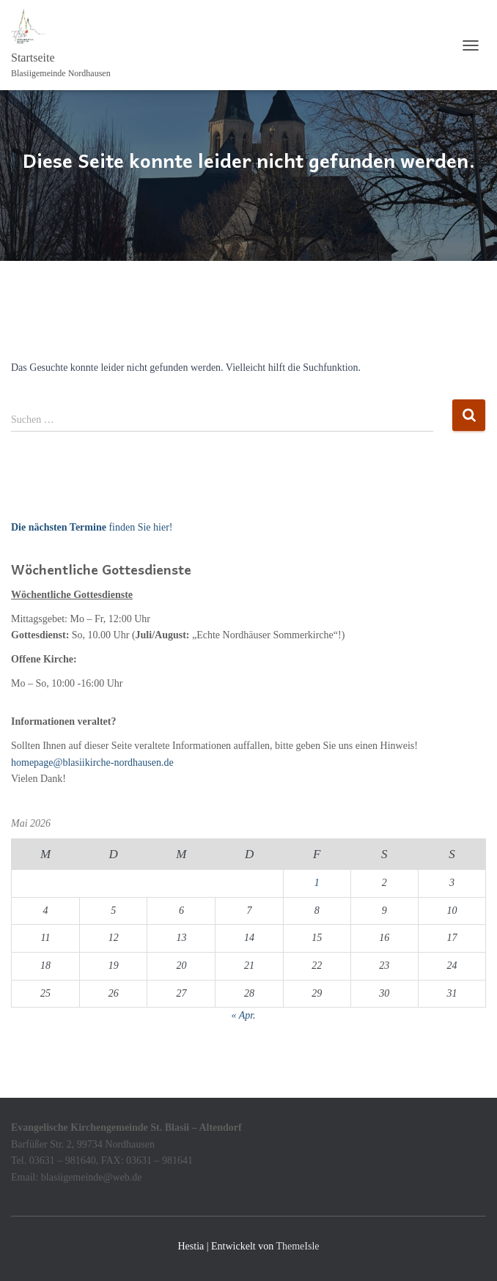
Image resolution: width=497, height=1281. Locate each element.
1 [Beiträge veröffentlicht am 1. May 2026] (317, 882)
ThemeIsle (297, 1246)
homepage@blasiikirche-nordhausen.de (92, 762)
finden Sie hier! (91, 527)
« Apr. (243, 1015)
